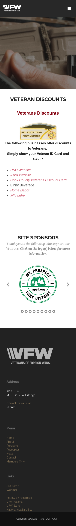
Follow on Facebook (19, 509)
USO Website (20, 171)
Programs (12, 458)
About (10, 454)
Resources (13, 462)
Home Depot (19, 192)
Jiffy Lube (17, 197)
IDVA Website (20, 176)
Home (10, 450)
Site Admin (13, 497)
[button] (8, 284)
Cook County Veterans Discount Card (38, 181)
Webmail (12, 501)
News (10, 466)
